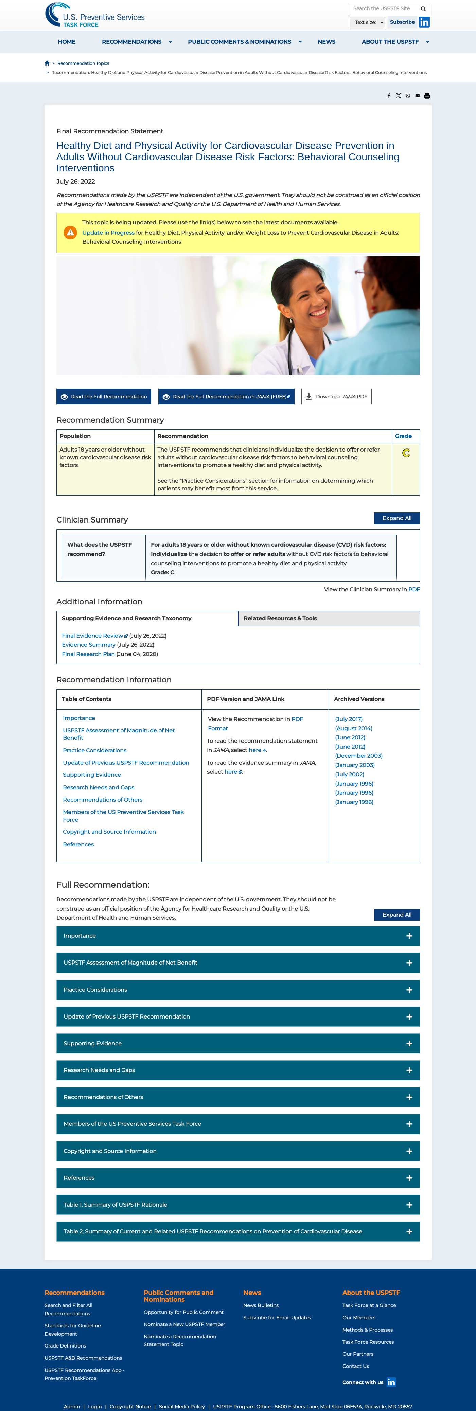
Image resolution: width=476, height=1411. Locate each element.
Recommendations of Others (102, 799)
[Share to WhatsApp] (408, 95)
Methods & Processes (367, 1330)
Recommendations (131, 42)
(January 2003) (355, 765)
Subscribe (402, 22)
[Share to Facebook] (389, 95)
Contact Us (355, 1366)
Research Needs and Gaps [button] (99, 1070)
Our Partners (357, 1354)
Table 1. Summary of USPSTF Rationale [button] (115, 1205)
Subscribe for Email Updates (277, 1318)
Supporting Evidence (92, 775)
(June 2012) (350, 737)
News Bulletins (261, 1305)
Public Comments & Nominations (239, 42)
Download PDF (336, 396)
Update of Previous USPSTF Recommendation (126, 762)
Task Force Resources (368, 1342)
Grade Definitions (65, 1346)
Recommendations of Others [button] (103, 1097)
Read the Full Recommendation (104, 396)
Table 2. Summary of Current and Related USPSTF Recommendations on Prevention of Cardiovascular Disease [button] (213, 1231)
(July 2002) (349, 774)
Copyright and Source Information (109, 832)
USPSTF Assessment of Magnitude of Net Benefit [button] (130, 962)
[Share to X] (398, 95)
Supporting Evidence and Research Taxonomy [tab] (126, 618)
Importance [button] (80, 936)
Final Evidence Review (92, 636)
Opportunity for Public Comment (184, 1312)
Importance (79, 718)
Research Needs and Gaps (98, 787)
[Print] (427, 95)
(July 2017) (349, 719)
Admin (72, 1407)
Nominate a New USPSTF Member (184, 1324)
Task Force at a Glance (369, 1305)
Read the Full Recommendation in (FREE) (225, 396)
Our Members (358, 1318)
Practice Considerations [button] (95, 990)
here (255, 750)
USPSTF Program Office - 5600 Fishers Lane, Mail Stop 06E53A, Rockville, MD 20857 (312, 1407)
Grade (403, 436)
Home (66, 42)
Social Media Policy (182, 1407)
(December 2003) (359, 756)
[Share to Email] (417, 95)
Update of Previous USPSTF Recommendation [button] (127, 1016)
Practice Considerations (94, 750)
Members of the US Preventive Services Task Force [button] (132, 1124)
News (326, 42)
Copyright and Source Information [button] (110, 1151)
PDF (414, 589)
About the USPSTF (390, 42)
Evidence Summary (89, 645)
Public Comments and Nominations (178, 1296)
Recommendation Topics (83, 63)
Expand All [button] (397, 518)
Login (95, 1407)
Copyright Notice (130, 1407)
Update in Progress (108, 233)
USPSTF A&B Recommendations (83, 1358)
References (78, 844)
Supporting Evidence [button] (93, 1043)
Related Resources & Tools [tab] (280, 618)
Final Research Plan (88, 654)
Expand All (397, 915)
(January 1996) (354, 784)
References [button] (79, 1178)
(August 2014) (353, 728)
